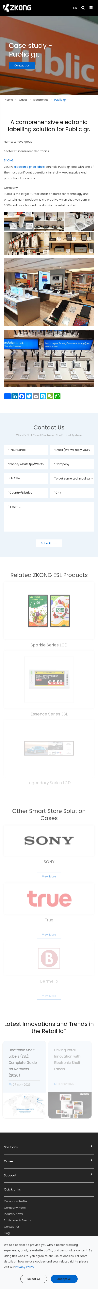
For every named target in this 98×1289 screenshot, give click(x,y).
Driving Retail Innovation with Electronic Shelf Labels (66, 1059)
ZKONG (8, 160)
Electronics (40, 100)
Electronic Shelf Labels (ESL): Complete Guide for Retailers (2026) (21, 1063)
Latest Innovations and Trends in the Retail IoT (49, 1028)
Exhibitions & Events (17, 1220)
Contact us (22, 65)
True (49, 918)
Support (10, 1175)
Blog (7, 1233)
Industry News (13, 1214)
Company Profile (15, 1201)
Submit (49, 543)
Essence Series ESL (49, 712)
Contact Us (12, 1227)
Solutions (11, 1147)
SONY (49, 860)
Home (9, 100)
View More (49, 875)
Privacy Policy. (25, 1267)
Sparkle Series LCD (49, 643)
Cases (23, 100)
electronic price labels (29, 167)
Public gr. (60, 100)
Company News (15, 1208)
